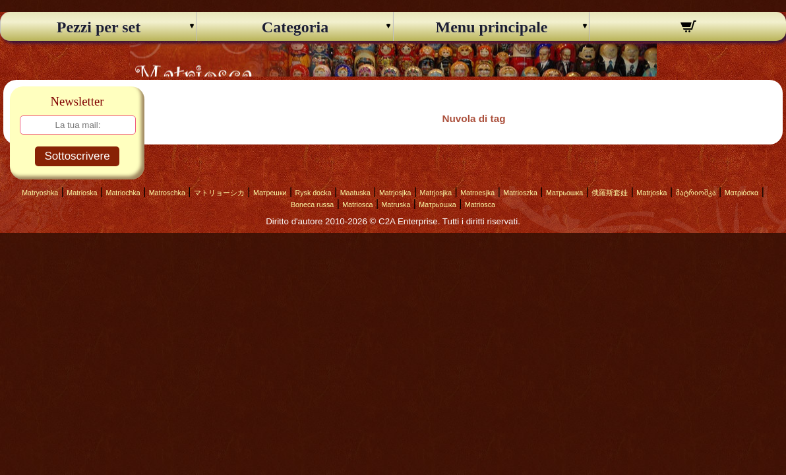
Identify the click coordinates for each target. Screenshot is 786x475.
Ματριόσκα (742, 193)
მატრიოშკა (696, 193)
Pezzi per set (99, 27)
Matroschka (167, 193)
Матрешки (270, 193)
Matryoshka (40, 193)
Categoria (295, 27)
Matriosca (357, 204)
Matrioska (82, 193)
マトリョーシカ (219, 193)
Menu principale (491, 27)
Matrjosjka (395, 193)
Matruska (395, 204)
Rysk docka (313, 193)
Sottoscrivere (76, 156)
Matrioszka (520, 193)
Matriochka (123, 193)
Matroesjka (477, 193)
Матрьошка (564, 193)
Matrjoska (651, 193)
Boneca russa (312, 204)
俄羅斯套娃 (609, 193)
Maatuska (355, 193)
